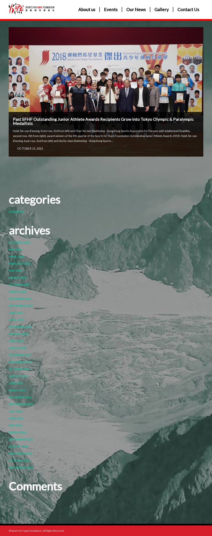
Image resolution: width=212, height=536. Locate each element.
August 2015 (18, 446)
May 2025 (15, 249)
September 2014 (21, 467)
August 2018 (18, 334)
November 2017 (20, 362)
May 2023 (15, 270)
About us (86, 9)
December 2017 (20, 355)
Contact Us (188, 9)
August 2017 (18, 376)
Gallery (161, 9)
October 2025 (19, 242)
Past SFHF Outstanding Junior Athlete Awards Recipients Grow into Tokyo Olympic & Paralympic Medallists (103, 121)
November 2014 (20, 453)
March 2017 (17, 390)
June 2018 (16, 341)
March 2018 (17, 348)
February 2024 (20, 263)
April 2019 (16, 320)
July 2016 (15, 411)
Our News (136, 9)
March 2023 (17, 277)
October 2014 (19, 460)
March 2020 (17, 292)
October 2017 (19, 369)
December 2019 (20, 299)
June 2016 (16, 418)
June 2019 (16, 313)
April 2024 (16, 256)
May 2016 (15, 425)
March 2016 (17, 432)
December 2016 (20, 397)
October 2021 (19, 285)
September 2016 (21, 404)
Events (111, 9)
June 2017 (16, 383)
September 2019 (21, 306)
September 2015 (21, 439)
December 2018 (20, 327)
